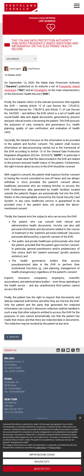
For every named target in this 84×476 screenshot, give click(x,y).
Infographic (40, 90)
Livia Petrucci (34, 69)
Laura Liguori (15, 69)
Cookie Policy (40, 448)
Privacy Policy (55, 448)
